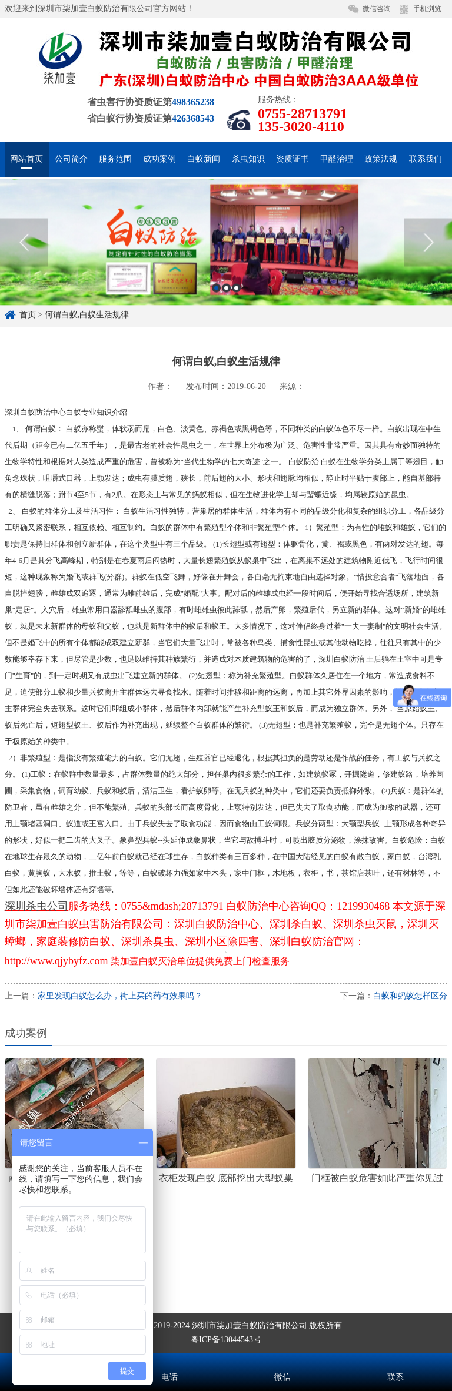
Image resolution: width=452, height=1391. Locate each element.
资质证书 (292, 159)
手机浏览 (427, 9)
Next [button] (428, 267)
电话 (169, 1361)
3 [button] (236, 313)
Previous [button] (24, 267)
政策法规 (380, 159)
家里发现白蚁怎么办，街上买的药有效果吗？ (120, 995)
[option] (226, 267)
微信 (282, 1361)
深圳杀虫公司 (36, 906)
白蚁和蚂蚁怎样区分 (410, 995)
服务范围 (115, 159)
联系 (395, 1361)
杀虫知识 (248, 159)
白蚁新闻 (203, 159)
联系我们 (425, 159)
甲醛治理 (336, 159)
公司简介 (71, 159)
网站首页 (26, 159)
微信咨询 (377, 9)
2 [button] (226, 313)
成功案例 (159, 159)
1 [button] (216, 313)
